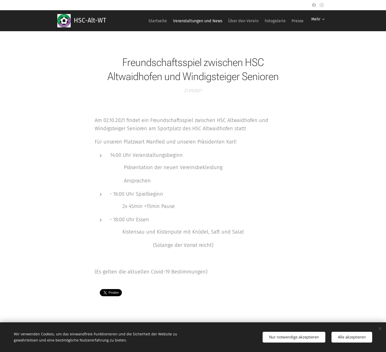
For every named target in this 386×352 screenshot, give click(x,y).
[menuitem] (143, 20)
